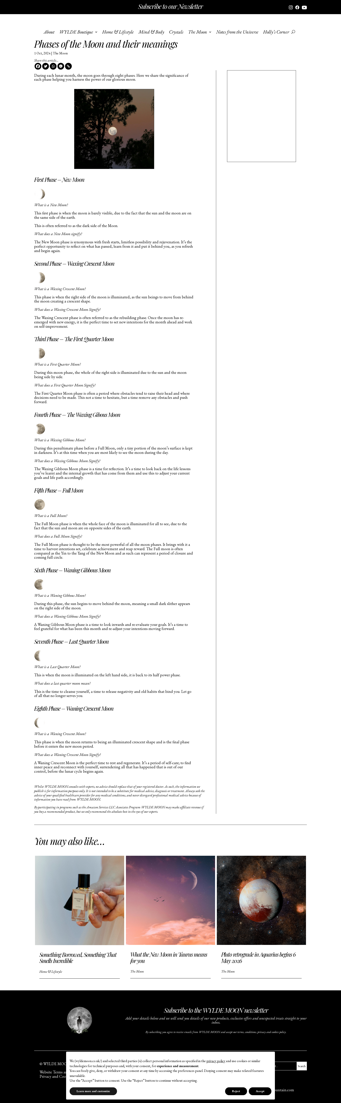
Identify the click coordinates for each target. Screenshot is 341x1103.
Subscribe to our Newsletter (170, 6)
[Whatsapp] (53, 66)
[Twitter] (45, 66)
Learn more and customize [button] (93, 1091)
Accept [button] (260, 1091)
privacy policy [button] (215, 1061)
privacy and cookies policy (271, 1032)
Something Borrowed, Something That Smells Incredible (77, 958)
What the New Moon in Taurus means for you (168, 957)
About (49, 32)
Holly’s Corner (276, 32)
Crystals (176, 32)
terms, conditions (246, 1032)
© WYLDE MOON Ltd (58, 1063)
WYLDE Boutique (76, 32)
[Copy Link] (68, 66)
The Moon (197, 32)
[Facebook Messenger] (60, 66)
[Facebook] (38, 66)
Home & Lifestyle (118, 32)
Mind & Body (151, 32)
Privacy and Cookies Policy (61, 1076)
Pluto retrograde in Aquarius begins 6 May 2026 (258, 957)
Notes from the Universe (237, 32)
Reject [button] (236, 1091)
